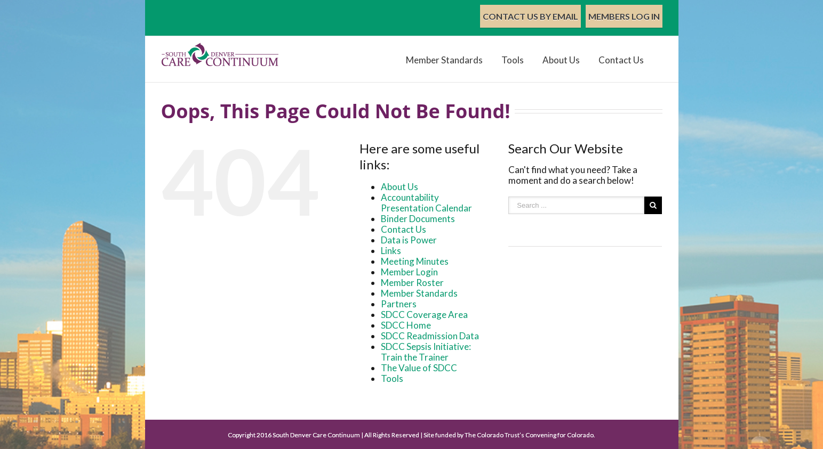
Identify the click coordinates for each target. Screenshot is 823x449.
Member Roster (412, 282)
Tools (512, 60)
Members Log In (624, 16)
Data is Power (409, 240)
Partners (399, 303)
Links (391, 250)
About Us (561, 60)
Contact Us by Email (530, 16)
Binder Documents (418, 218)
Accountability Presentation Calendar (426, 203)
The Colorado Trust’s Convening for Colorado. (530, 435)
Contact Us (621, 60)
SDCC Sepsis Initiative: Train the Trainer (426, 352)
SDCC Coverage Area (424, 314)
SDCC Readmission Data (430, 335)
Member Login (409, 271)
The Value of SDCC (419, 367)
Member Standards (444, 60)
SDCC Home (406, 325)
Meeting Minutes (415, 261)
